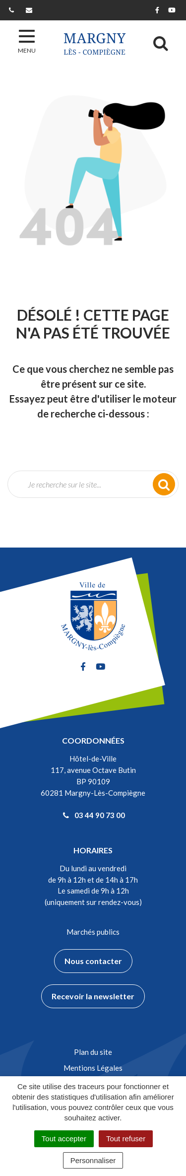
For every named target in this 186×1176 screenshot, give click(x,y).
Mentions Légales (93, 1067)
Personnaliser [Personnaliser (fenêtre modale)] (93, 1160)
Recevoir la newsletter (93, 996)
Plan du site (93, 1051)
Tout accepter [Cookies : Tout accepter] (64, 1138)
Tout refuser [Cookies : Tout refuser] (125, 1138)
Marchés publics (93, 931)
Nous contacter (93, 961)
